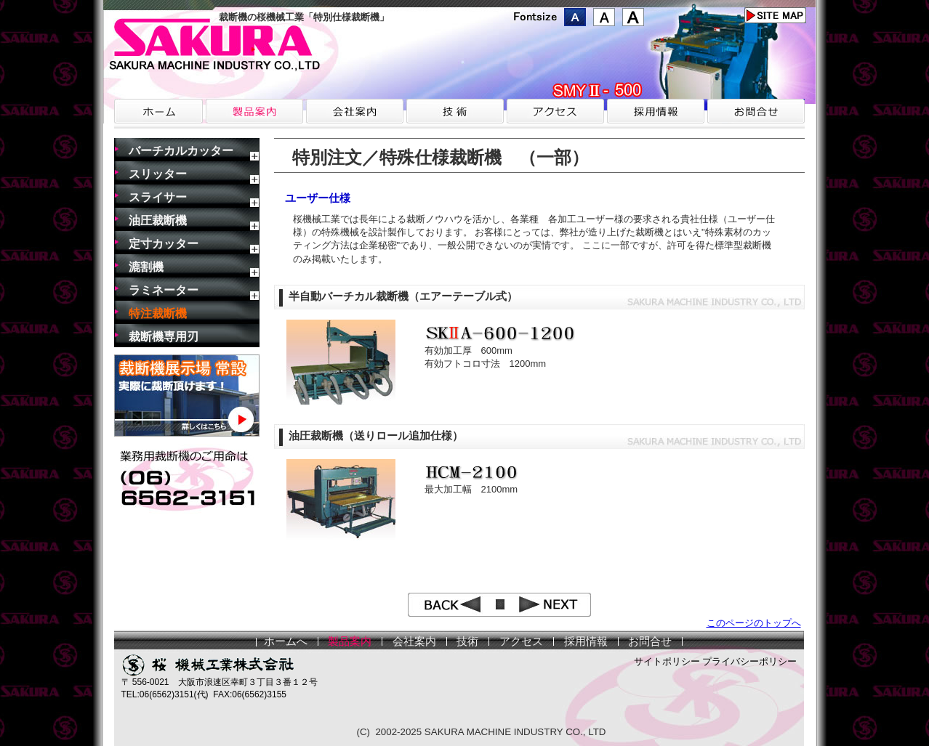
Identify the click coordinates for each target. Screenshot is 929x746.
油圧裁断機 (158, 220)
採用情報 (586, 641)
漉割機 (146, 267)
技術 (467, 641)
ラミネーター (163, 290)
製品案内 (349, 641)
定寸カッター (163, 244)
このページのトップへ (754, 622)
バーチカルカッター (181, 151)
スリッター (158, 174)
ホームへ (285, 641)
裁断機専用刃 (163, 337)
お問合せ (650, 641)
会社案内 (414, 641)
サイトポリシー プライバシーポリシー (715, 661)
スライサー (158, 197)
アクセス (521, 641)
